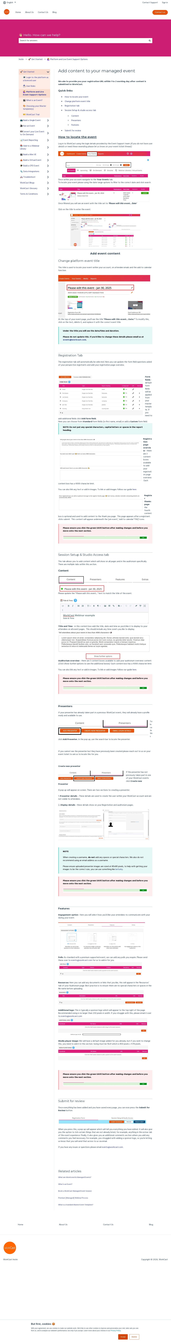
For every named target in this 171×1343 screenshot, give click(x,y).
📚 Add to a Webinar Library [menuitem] (29, 147)
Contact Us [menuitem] (108, 1224)
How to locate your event (77, 97)
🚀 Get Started (35, 59)
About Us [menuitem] (63, 1224)
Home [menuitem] (20, 1224)
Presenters (76, 120)
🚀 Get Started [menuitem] (27, 72)
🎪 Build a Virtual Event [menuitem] (30, 160)
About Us (29, 12)
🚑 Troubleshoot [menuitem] (27, 177)
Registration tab (72, 106)
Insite (21, 59)
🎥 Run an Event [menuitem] (27, 126)
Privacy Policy (116, 1331)
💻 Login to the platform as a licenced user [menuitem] (35, 79)
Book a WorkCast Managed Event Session (75, 1191)
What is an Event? (65, 1184)
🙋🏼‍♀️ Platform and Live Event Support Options (67, 59)
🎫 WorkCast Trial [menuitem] (31, 114)
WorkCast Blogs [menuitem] (27, 183)
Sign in (165, 2)
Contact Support (150, 2)
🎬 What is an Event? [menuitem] (32, 100)
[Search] (149, 40)
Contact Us (43, 12)
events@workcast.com (74, 340)
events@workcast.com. (112, 1147)
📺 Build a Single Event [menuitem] (30, 120)
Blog (55, 12)
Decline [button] (134, 1337)
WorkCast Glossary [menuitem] (28, 188)
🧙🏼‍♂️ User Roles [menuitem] (29, 86)
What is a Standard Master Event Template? (75, 1204)
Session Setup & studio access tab (80, 110)
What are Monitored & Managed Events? (74, 1177)
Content (75, 116)
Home (18, 12)
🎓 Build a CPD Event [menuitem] (29, 166)
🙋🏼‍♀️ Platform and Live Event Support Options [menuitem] (34, 93)
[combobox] (83, 40)
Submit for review (73, 130)
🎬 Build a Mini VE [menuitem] (28, 154)
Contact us (160, 12)
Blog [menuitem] (151, 1224)
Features (75, 125)
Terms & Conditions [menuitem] (29, 194)
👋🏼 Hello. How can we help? (39, 35)
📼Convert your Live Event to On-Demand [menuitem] (32, 133)
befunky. (119, 869)
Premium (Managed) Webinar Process (73, 1198)
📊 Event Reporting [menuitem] (29, 140)
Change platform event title (77, 101)
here (134, 489)
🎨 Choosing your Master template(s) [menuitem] (34, 107)
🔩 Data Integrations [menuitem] (29, 171)
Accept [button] (123, 1337)
